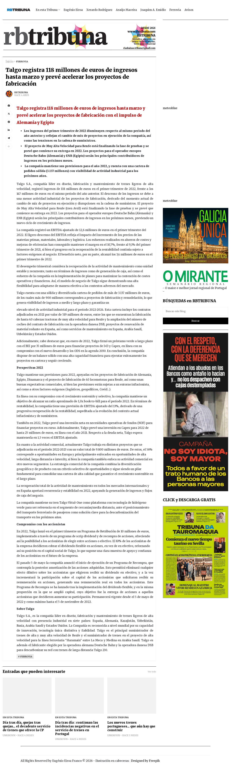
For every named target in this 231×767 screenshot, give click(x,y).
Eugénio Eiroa (73, 10)
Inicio (9, 61)
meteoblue (170, 108)
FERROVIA (22, 61)
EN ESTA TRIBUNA (13, 717)
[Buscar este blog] (195, 311)
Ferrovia (175, 10)
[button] (9, 146)
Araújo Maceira (126, 10)
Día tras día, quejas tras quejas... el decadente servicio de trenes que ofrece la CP (26, 726)
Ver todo (152, 671)
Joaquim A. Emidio (153, 10)
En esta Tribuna (46, 10)
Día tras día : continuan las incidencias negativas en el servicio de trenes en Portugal (77, 728)
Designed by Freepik (145, 760)
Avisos (189, 10)
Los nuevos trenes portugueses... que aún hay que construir (131, 726)
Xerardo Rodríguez (99, 10)
